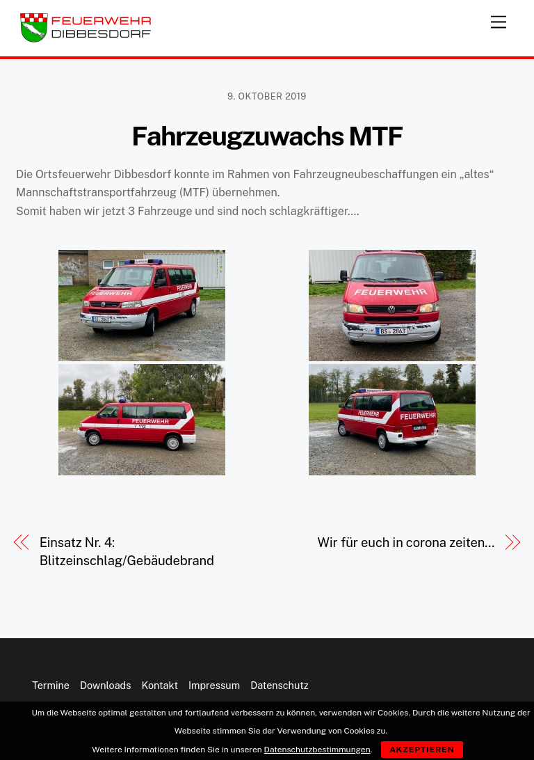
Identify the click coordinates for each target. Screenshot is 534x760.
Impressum (214, 685)
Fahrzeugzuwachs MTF (267, 136)
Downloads (105, 685)
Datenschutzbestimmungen (317, 749)
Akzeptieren (422, 749)
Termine (51, 685)
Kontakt (159, 685)
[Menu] (498, 19)
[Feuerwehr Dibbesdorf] (85, 39)
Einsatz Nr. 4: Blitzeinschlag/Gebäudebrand (127, 551)
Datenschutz (279, 685)
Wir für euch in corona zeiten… (405, 542)
